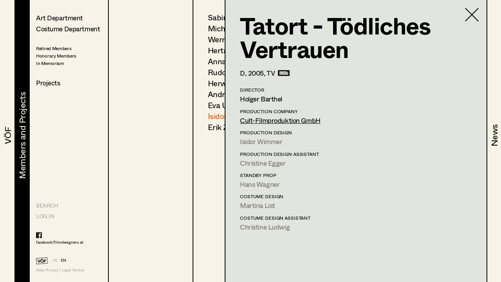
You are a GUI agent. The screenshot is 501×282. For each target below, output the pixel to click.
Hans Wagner (259, 184)
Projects (48, 83)
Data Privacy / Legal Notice (60, 270)
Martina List (257, 205)
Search (47, 205)
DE (55, 260)
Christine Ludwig (265, 227)
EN (63, 260)
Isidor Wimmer (261, 141)
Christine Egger (263, 163)
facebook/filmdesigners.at (59, 242)
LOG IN (45, 216)
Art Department (59, 18)
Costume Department (68, 29)
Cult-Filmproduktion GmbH (280, 120)
